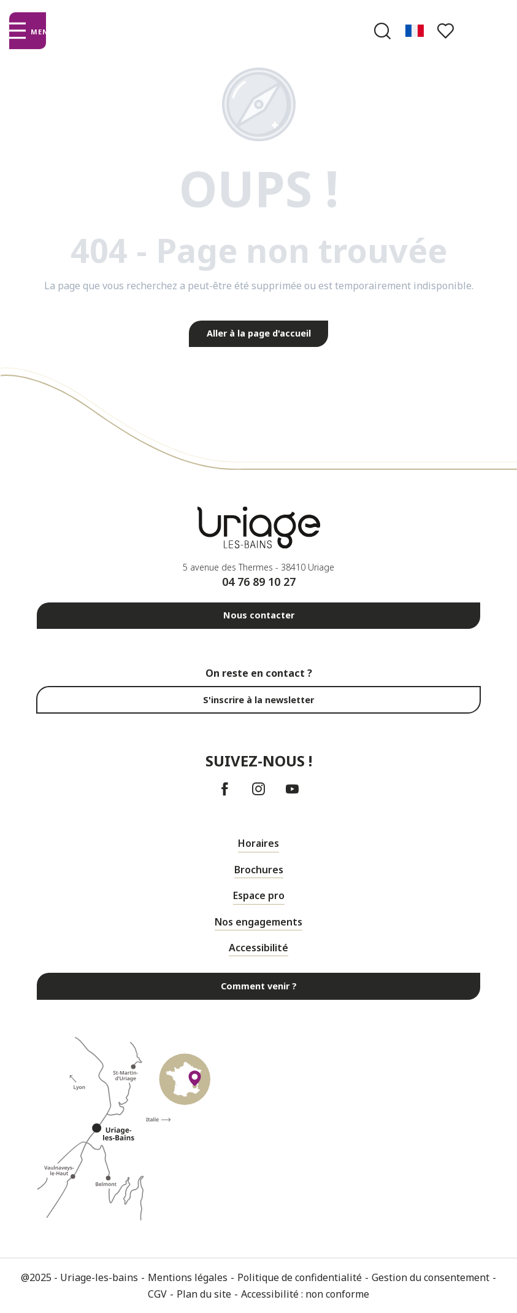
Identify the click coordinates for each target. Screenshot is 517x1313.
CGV (157, 1294)
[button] (382, 31)
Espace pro (259, 895)
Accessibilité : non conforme (305, 1294)
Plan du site (204, 1294)
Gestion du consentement (430, 1277)
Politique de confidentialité (299, 1277)
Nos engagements (258, 922)
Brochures (258, 869)
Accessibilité (258, 947)
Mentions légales (188, 1277)
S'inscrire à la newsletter (258, 700)
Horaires (258, 843)
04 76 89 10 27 (259, 581)
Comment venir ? (259, 986)
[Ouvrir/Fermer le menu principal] (27, 31)
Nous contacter (258, 615)
